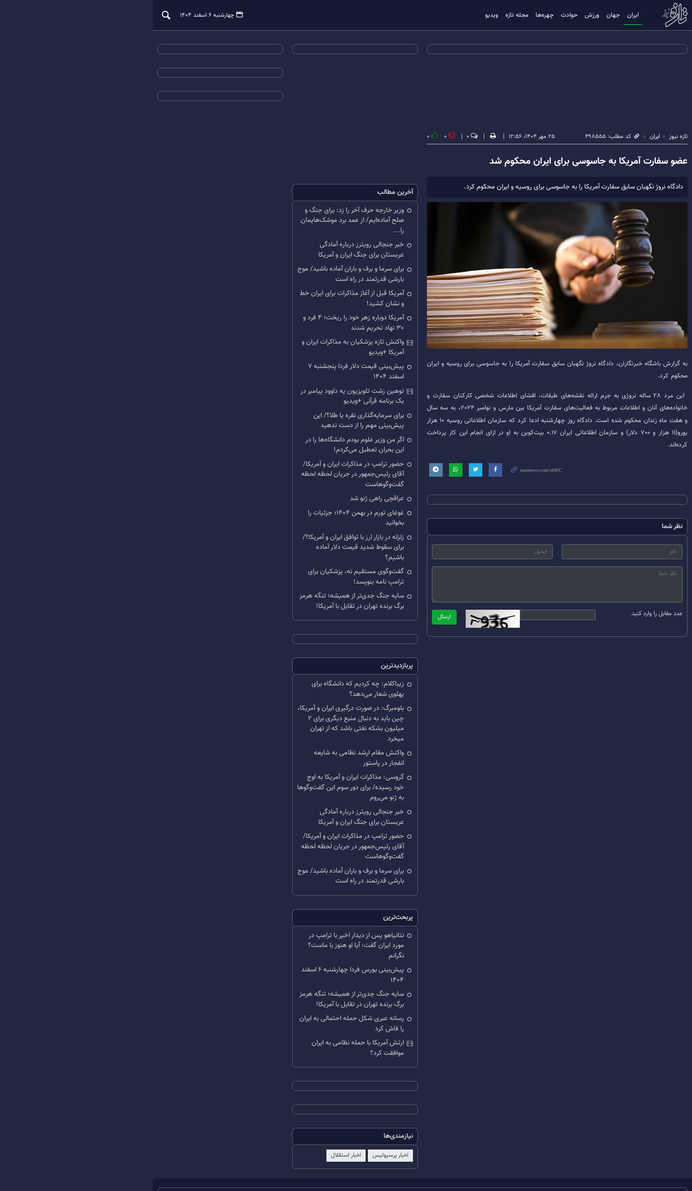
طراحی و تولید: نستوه (554, 1165)
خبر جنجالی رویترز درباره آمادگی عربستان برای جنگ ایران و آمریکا (273, 240)
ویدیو (431, 15)
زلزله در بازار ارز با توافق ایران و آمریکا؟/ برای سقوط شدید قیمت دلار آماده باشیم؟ (271, 523)
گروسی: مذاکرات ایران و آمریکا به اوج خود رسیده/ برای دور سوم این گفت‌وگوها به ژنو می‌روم (272, 748)
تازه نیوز (614, 15)
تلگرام (100, 1154)
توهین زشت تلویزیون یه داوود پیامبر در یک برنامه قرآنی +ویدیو (271, 387)
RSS (77, 1154)
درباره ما (151, 1154)
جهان (552, 15)
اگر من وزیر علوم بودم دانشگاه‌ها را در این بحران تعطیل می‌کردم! (273, 435)
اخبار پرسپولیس (314, 1105)
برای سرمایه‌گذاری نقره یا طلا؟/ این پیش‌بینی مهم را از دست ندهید (282, 411)
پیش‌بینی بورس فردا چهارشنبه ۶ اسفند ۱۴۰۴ (276, 925)
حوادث (508, 15)
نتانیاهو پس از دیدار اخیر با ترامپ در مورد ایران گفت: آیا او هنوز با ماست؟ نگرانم (273, 901)
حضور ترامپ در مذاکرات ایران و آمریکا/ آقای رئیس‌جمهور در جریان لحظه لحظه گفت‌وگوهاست (270, 465)
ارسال (368, 616)
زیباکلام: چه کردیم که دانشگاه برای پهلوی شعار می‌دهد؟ (273, 659)
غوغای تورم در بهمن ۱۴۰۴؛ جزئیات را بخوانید (269, 503)
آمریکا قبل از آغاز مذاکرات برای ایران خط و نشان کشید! (273, 289)
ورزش (531, 15)
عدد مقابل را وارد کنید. (599, 613)
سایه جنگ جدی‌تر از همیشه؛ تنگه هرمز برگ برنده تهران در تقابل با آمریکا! (270, 571)
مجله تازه (456, 15)
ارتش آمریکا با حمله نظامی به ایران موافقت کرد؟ (270, 998)
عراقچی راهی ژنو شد (301, 489)
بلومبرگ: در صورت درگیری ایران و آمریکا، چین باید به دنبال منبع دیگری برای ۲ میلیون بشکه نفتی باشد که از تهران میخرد (272, 689)
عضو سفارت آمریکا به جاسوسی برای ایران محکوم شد (531, 162)
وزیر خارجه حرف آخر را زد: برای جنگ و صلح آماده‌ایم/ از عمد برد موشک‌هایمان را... (271, 216)
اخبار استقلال (270, 1105)
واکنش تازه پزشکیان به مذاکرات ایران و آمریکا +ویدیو (276, 338)
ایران (572, 15)
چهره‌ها (484, 15)
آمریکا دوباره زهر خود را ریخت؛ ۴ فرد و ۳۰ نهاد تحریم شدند (272, 313)
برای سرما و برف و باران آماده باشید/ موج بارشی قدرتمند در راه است (274, 265)
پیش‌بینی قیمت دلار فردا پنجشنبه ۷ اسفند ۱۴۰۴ (271, 362)
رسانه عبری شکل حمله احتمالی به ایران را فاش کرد (273, 974)
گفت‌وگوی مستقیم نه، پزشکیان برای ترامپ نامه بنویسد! (271, 547)
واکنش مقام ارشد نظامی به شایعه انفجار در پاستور (270, 718)
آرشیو (125, 1154)
